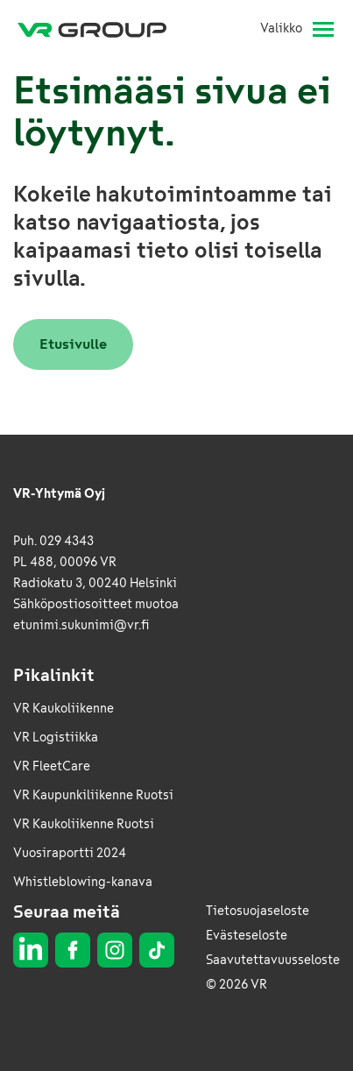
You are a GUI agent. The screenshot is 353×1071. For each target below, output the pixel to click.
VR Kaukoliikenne (63, 708)
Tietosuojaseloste (257, 911)
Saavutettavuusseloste (273, 960)
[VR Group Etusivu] (99, 28)
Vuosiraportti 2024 (69, 853)
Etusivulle (73, 344)
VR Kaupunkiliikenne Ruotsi (93, 795)
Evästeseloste (246, 935)
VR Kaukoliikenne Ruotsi (83, 824)
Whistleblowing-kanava (82, 882)
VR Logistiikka (55, 737)
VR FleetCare (51, 766)
